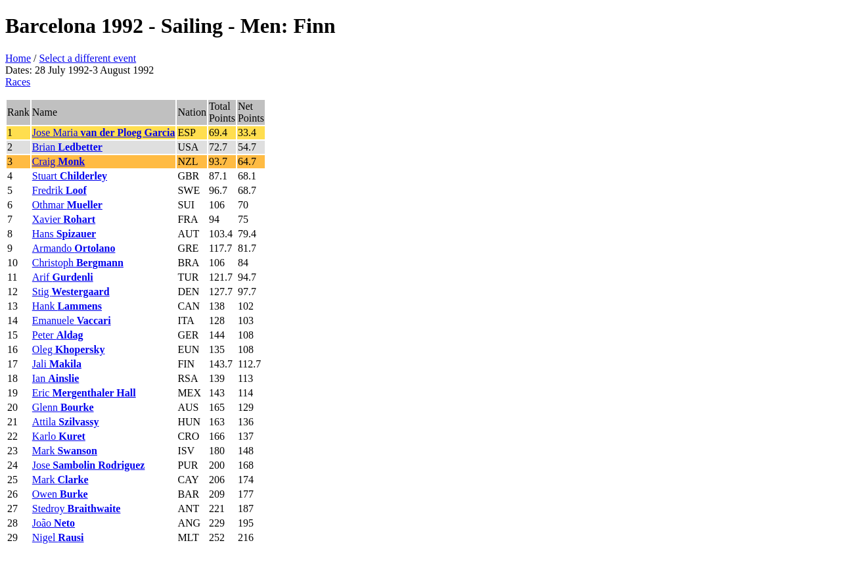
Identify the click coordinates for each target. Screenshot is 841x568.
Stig (71, 291)
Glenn (63, 407)
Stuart (69, 175)
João (53, 523)
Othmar (67, 204)
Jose (88, 465)
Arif (62, 277)
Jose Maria (103, 132)
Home (18, 58)
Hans (64, 233)
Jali (56, 363)
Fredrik (59, 190)
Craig (58, 161)
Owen (60, 494)
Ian (56, 378)
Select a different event (88, 58)
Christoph (78, 262)
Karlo (58, 436)
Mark (64, 450)
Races (17, 81)
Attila (65, 421)
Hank (67, 306)
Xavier (63, 219)
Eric (84, 392)
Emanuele (71, 320)
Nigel (58, 537)
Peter (57, 335)
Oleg (68, 349)
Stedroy (76, 508)
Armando (74, 248)
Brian (67, 147)
